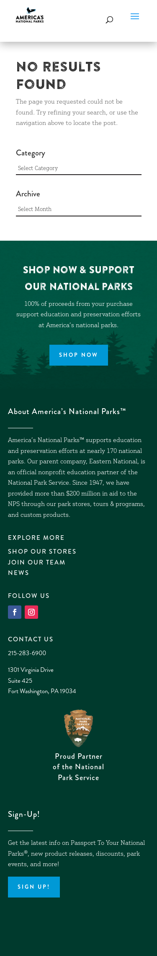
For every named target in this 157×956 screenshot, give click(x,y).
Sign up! (34, 887)
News (18, 572)
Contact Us (31, 639)
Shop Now (78, 355)
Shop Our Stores (42, 551)
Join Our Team (37, 562)
